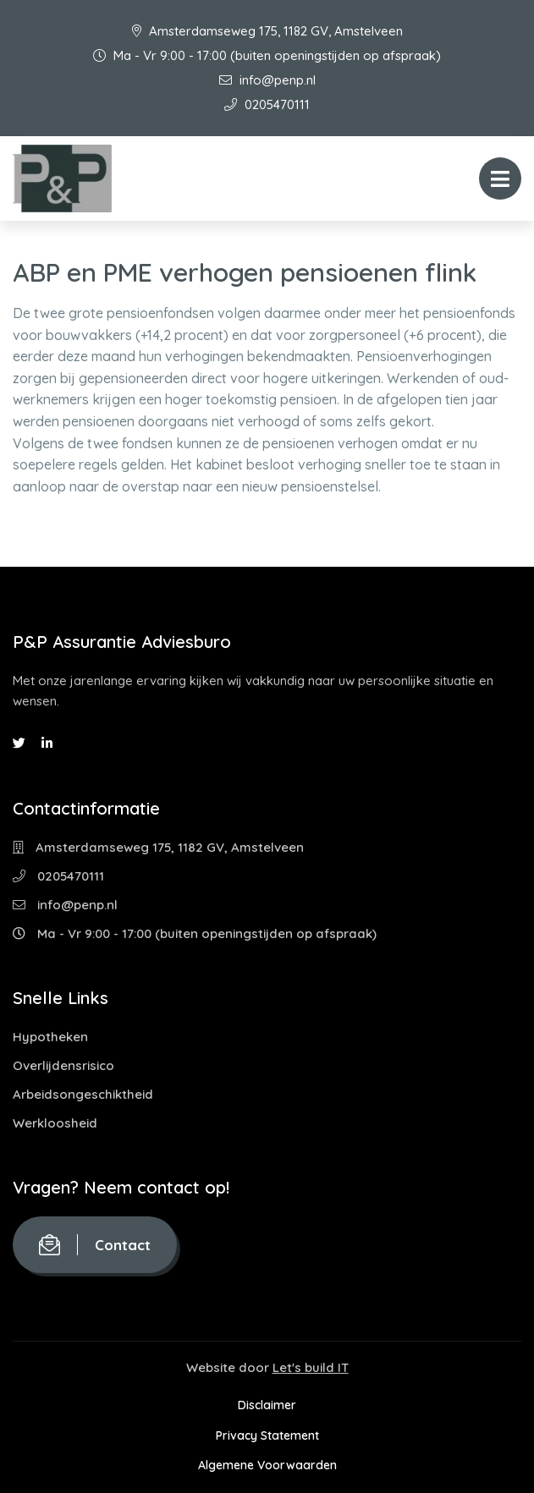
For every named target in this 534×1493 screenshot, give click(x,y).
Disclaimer (267, 1405)
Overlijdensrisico (63, 1065)
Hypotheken (50, 1037)
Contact (95, 1244)
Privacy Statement (267, 1435)
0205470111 (267, 104)
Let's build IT (311, 1367)
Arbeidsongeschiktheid (83, 1094)
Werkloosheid (55, 1123)
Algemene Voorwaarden (267, 1465)
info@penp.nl (267, 80)
